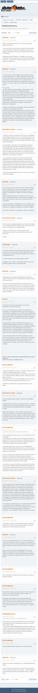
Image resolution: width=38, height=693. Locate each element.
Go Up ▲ (24, 689)
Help (13, 689)
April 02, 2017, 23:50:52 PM (8, 273)
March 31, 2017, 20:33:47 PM (8, 220)
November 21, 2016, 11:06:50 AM (9, 40)
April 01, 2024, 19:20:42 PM (8, 616)
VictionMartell (8, 365)
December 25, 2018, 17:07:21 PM (9, 367)
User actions (32, 32)
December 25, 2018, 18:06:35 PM (9, 395)
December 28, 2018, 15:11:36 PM (9, 520)
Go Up (3, 679)
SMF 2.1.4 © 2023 (15, 691)
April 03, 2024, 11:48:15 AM (8, 643)
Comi (5, 299)
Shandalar (7, 244)
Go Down (4, 32)
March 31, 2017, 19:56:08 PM (8, 132)
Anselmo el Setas (9, 129)
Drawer (6, 37)
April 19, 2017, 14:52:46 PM (8, 301)
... (14, 32)
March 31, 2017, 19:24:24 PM (8, 71)
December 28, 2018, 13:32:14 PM (9, 480)
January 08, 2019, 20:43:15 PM (8, 537)
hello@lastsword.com (18, 359)
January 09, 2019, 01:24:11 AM (8, 571)
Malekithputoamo (9, 614)
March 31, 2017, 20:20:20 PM (8, 184)
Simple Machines (23, 691)
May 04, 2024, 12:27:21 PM (8, 660)
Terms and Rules (18, 689)
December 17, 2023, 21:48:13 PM (9, 588)
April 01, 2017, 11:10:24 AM (8, 247)
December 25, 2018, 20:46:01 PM (9, 430)
